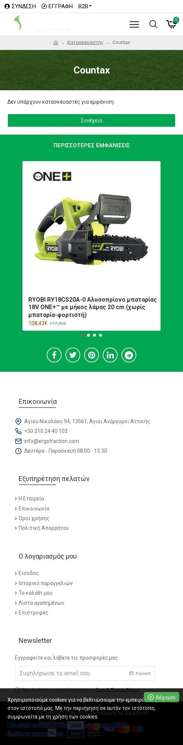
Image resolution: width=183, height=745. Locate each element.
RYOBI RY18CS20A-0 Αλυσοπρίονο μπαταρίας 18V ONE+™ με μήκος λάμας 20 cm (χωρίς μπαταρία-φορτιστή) (92, 307)
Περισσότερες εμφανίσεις (91, 145)
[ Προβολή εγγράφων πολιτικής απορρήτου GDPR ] (67, 725)
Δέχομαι (166, 697)
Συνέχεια (91, 120)
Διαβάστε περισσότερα (35, 733)
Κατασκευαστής (85, 42)
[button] (82, 335)
